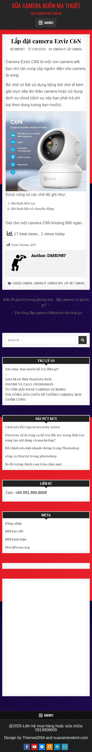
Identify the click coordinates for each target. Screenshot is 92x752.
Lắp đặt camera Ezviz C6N (46, 41)
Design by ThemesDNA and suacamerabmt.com (46, 738)
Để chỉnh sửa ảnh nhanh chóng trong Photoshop (42, 448)
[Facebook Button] (27, 747)
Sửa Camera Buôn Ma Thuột (46, 5)
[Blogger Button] (49, 747)
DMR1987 (19, 49)
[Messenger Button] (42, 747)
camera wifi (55, 283)
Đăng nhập (13, 523)
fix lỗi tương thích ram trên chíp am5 (33, 464)
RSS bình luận (15, 539)
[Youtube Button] (34, 747)
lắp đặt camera (74, 283)
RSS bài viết (14, 531)
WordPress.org (17, 547)
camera (27, 283)
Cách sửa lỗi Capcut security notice (32, 427)
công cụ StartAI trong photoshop (31, 456)
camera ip (40, 283)
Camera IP (59, 49)
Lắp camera (74, 49)
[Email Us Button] (65, 747)
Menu (48, 23)
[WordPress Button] (57, 747)
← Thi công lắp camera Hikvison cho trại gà (46, 313)
